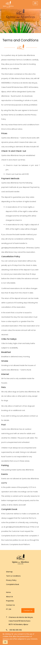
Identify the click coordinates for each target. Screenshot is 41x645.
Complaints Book (12, 584)
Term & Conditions (13, 576)
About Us (9, 597)
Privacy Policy (11, 580)
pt (7, 609)
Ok (5, 642)
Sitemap (9, 572)
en (10, 609)
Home (8, 592)
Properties (10, 601)
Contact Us (10, 605)
